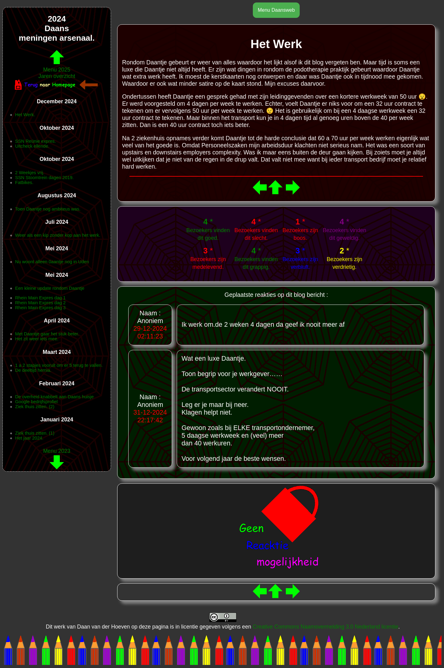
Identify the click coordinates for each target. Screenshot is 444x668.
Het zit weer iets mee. (36, 338)
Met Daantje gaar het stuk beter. (47, 333)
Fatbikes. (24, 182)
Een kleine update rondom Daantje (49, 288)
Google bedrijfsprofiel (36, 401)
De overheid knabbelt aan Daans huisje (54, 396)
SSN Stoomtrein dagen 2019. (44, 177)
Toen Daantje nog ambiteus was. (47, 209)
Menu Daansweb (276, 10)
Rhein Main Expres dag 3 (40, 307)
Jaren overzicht (56, 76)
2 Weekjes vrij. (29, 172)
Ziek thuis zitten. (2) (34, 406)
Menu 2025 (56, 66)
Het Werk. (25, 114)
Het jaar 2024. (29, 438)
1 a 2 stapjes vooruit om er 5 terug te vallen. (59, 365)
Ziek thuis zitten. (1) (34, 433)
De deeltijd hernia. (33, 370)
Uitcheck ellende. (32, 146)
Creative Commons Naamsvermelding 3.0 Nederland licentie (325, 627)
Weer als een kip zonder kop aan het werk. (57, 235)
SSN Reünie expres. (35, 141)
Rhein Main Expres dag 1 (40, 297)
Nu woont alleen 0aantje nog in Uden (52, 261)
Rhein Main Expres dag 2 (40, 302)
